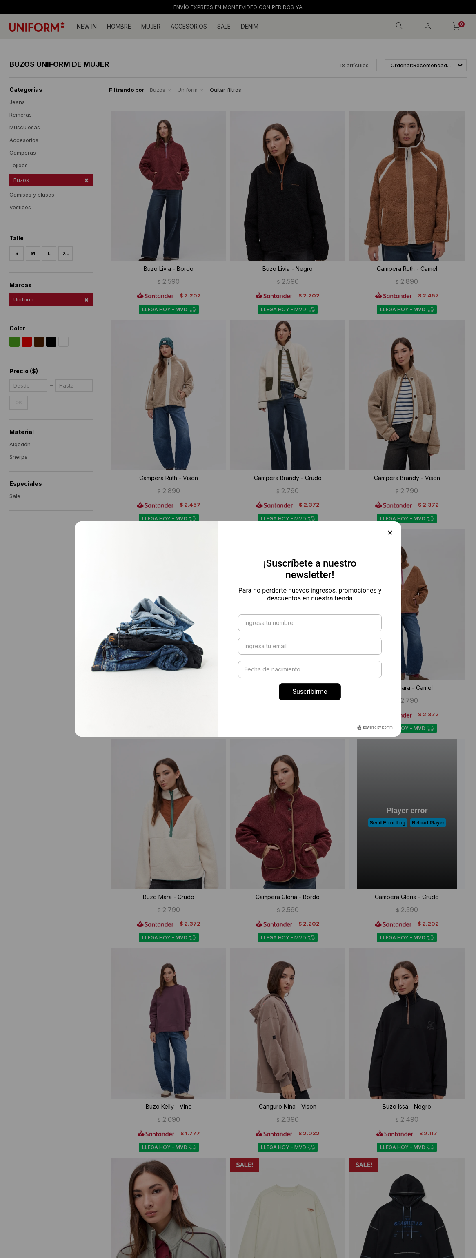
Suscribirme (309, 691)
